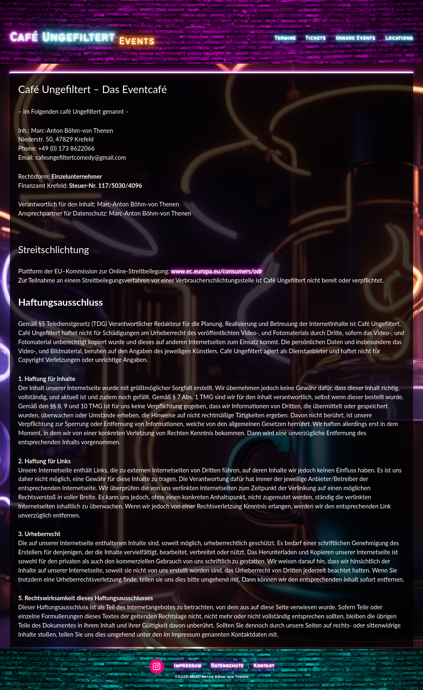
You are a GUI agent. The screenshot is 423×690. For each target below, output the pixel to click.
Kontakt (264, 665)
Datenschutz (227, 665)
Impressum (187, 665)
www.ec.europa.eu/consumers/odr (216, 271)
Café (24, 37)
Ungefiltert (78, 37)
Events (136, 41)
